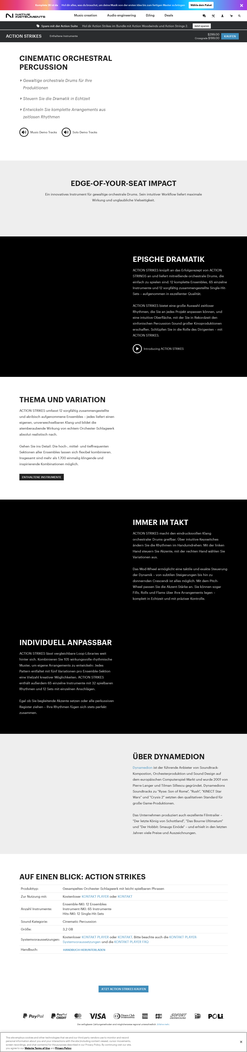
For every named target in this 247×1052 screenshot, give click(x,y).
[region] (123, 1042)
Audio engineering (121, 15)
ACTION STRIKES (24, 36)
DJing (150, 15)
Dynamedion (142, 767)
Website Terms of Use (37, 1048)
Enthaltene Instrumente (64, 35)
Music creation (85, 15)
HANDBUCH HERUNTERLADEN (84, 949)
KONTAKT (125, 896)
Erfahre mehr (163, 1024)
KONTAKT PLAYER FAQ (131, 942)
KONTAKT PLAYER (95, 896)
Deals (169, 15)
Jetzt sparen (201, 25)
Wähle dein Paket (201, 5)
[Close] (241, 1042)
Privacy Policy (63, 1048)
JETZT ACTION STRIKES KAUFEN (123, 989)
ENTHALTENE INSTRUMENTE (41, 477)
